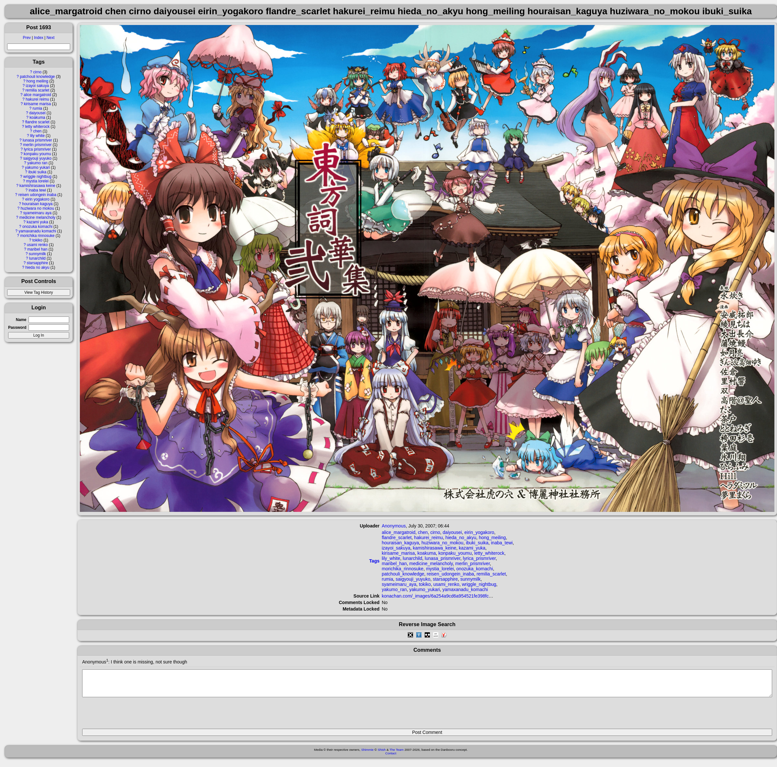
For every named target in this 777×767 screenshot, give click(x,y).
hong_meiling (492, 537)
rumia (37, 108)
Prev (27, 37)
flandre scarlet (37, 122)
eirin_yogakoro (479, 532)
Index (38, 37)
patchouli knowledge (37, 76)
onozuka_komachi (474, 568)
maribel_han (394, 563)
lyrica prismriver (37, 149)
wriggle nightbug (37, 176)
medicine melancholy (37, 217)
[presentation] (131, 715)
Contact (390, 758)
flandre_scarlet (397, 537)
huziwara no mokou (37, 208)
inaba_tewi (502, 542)
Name (21, 319)
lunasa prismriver (37, 140)
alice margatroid (37, 95)
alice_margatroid (399, 532)
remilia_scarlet (491, 573)
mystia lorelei (37, 181)
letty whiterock (37, 126)
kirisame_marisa (398, 553)
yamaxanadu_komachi (465, 589)
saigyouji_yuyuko (413, 579)
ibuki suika (37, 172)
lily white (37, 135)
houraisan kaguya (37, 204)
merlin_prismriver (472, 563)
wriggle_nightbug (479, 584)
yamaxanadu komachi (37, 231)
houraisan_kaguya (400, 542)
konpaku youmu (37, 154)
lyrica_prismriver (479, 558)
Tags (374, 560)
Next (50, 37)
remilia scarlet (37, 90)
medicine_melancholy (431, 563)
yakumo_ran (394, 589)
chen (37, 131)
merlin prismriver (37, 144)
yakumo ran (37, 163)
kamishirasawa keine (37, 185)
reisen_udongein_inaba (450, 573)
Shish (382, 754)
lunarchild (37, 258)
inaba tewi (37, 190)
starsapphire (37, 263)
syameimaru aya (37, 213)
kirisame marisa (37, 104)
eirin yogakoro (37, 199)
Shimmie (367, 754)
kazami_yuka (472, 548)
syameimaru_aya (399, 584)
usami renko (37, 244)
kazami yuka (37, 222)
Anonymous (394, 525)
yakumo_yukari (424, 589)
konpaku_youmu (455, 553)
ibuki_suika (477, 542)
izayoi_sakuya (396, 548)
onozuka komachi (37, 226)
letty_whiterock (489, 553)
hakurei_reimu (428, 537)
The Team (397, 754)
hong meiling (37, 81)
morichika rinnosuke (37, 235)
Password (17, 327)
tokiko (37, 240)
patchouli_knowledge (403, 573)
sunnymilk (37, 254)
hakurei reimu (37, 99)
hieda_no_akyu (460, 537)
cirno (37, 72)
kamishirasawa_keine (434, 548)
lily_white (391, 558)
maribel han (37, 249)
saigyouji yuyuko (37, 158)
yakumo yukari (37, 167)
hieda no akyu (37, 267)
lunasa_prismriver (442, 558)
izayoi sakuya (37, 85)
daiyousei (37, 113)
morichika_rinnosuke (402, 568)
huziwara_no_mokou (442, 542)
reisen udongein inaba (37, 194)
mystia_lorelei (440, 568)
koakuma (37, 117)
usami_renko (446, 584)
